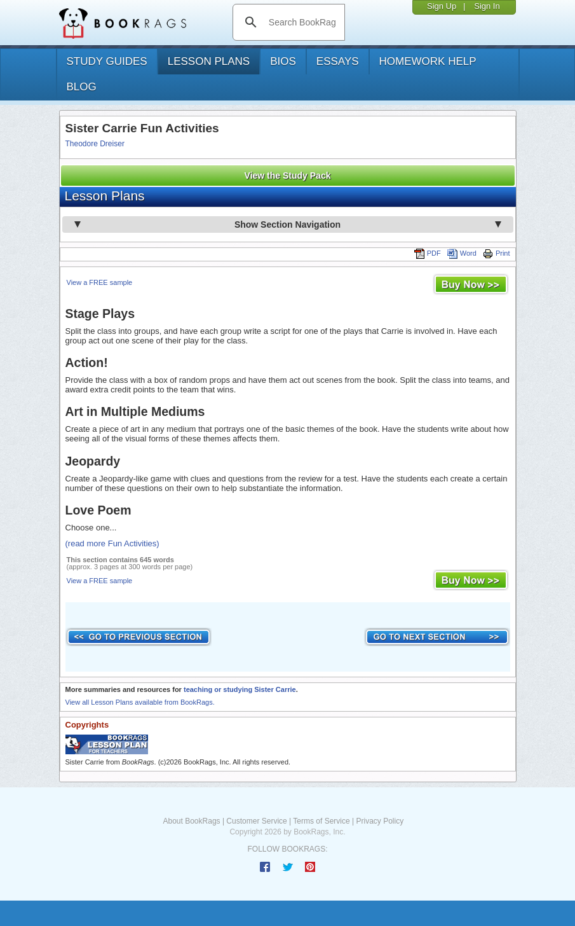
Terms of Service (321, 821)
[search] (302, 22)
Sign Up (441, 6)
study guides (107, 61)
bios (283, 61)
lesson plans (209, 61)
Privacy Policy (379, 821)
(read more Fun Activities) (112, 543)
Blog (82, 87)
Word (462, 253)
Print (496, 253)
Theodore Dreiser (95, 143)
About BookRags (191, 821)
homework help (428, 61)
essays (337, 61)
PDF (427, 253)
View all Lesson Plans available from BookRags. (140, 702)
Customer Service (256, 821)
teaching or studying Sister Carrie (240, 689)
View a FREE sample (100, 282)
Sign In (486, 6)
